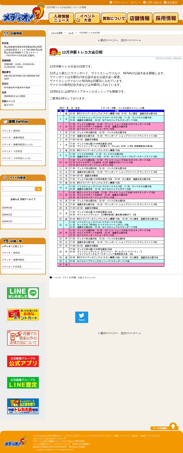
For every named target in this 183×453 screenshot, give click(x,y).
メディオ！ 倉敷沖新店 (13, 137)
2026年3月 (7, 207)
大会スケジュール (86, 277)
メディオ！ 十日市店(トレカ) (16, 158)
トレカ (57, 277)
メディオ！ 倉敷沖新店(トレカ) (17, 144)
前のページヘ (109, 333)
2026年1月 (7, 221)
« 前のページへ (108, 40)
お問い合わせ (154, 2)
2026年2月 (7, 214)
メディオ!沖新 (69, 277)
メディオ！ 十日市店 (12, 151)
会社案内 (172, 2)
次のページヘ (129, 333)
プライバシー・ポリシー (127, 2)
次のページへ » (131, 40)
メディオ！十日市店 (12, 266)
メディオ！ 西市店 (11, 131)
